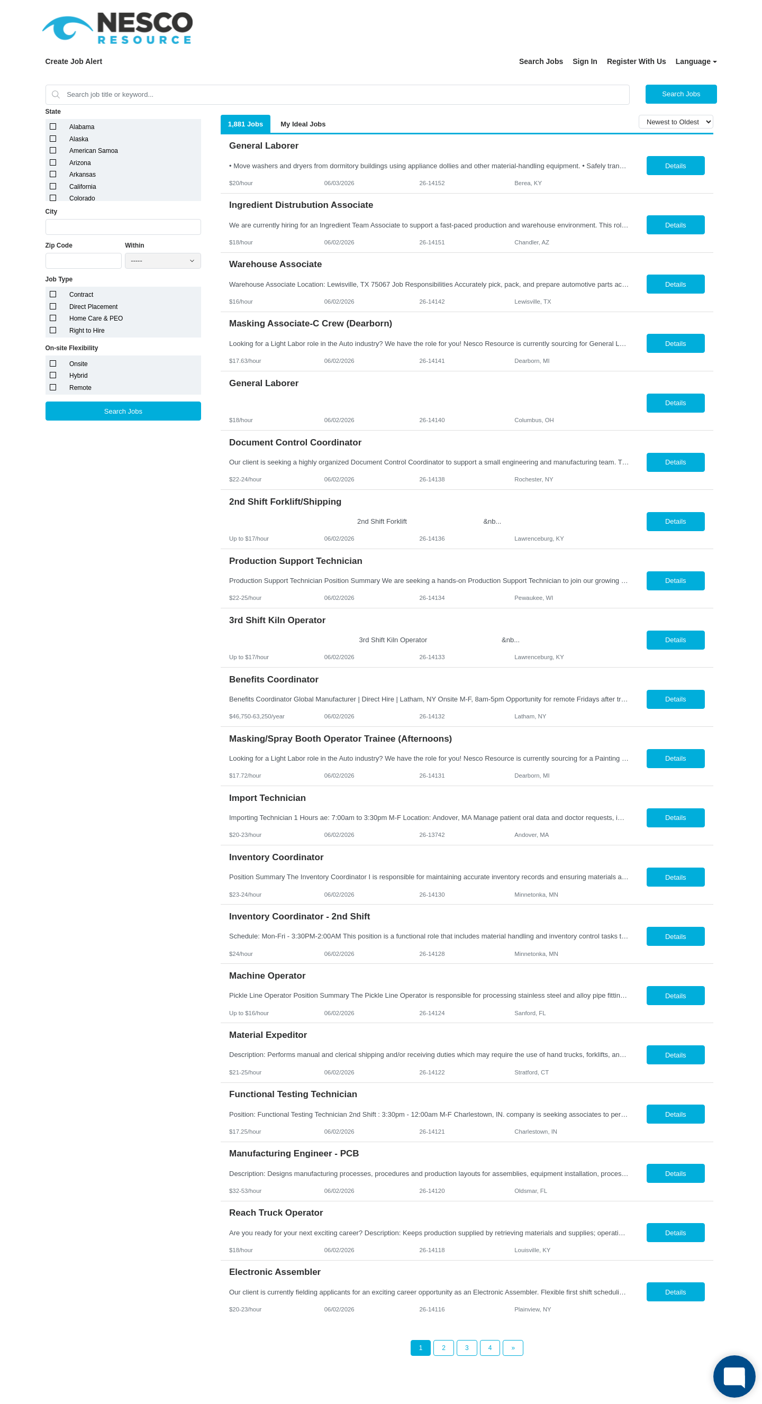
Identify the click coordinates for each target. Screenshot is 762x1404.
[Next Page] (513, 1348)
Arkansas (82, 174)
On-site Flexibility (72, 348)
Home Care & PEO (96, 318)
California (82, 186)
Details (675, 166)
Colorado (82, 198)
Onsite (78, 364)
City (52, 211)
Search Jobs (541, 61)
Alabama (81, 127)
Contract (81, 294)
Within (134, 245)
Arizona (80, 163)
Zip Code (59, 245)
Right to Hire (87, 330)
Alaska (78, 139)
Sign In (585, 61)
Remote (80, 387)
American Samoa (93, 150)
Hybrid (78, 375)
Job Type (59, 279)
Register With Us (636, 61)
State (53, 111)
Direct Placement (93, 307)
